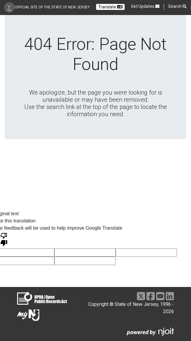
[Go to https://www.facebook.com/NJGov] (151, 296)
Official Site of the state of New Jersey (52, 7)
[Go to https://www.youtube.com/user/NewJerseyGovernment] (160, 296)
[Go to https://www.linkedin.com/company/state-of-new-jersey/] (170, 296)
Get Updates (145, 6)
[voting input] (85, 252)
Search (177, 6)
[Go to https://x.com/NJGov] (141, 296)
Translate (110, 7)
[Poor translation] (4, 239)
